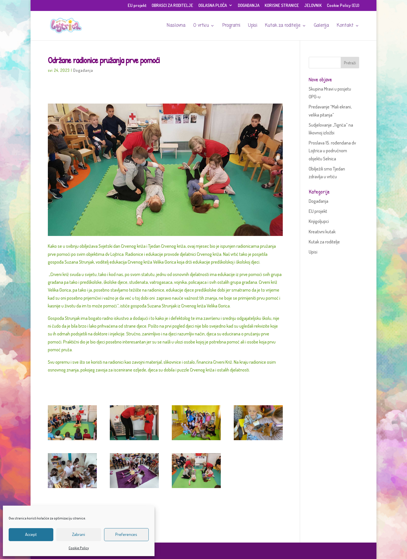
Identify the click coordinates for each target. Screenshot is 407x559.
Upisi (252, 26)
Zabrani (78, 534)
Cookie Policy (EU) (343, 5)
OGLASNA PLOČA (212, 5)
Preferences (126, 534)
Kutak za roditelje (282, 26)
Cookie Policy (79, 548)
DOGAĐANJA (248, 5)
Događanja (83, 70)
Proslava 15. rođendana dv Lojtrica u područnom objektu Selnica (332, 150)
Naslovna (176, 26)
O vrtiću (201, 26)
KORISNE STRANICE (282, 5)
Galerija (321, 26)
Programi (231, 26)
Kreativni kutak (322, 232)
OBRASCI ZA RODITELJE (172, 5)
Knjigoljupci (319, 221)
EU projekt (137, 5)
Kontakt (345, 26)
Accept (31, 534)
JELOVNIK (313, 5)
